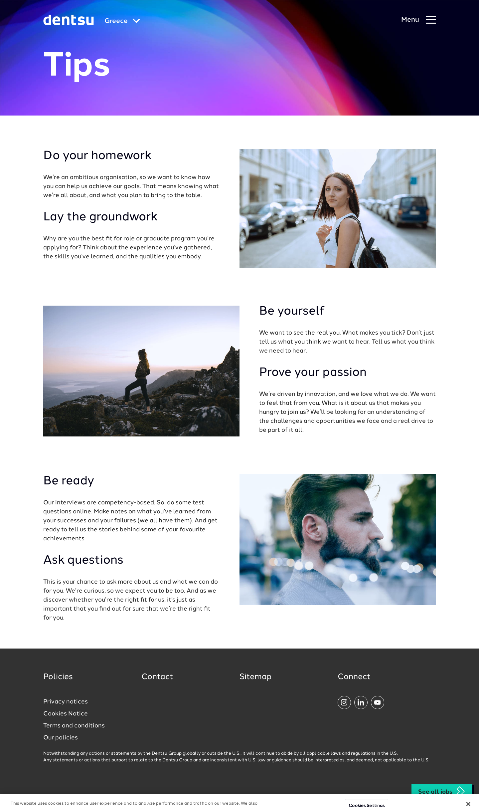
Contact (157, 677)
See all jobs (442, 791)
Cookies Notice (65, 714)
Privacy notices (65, 702)
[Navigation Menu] (418, 20)
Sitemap (255, 677)
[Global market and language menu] (122, 21)
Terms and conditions (74, 726)
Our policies (60, 738)
